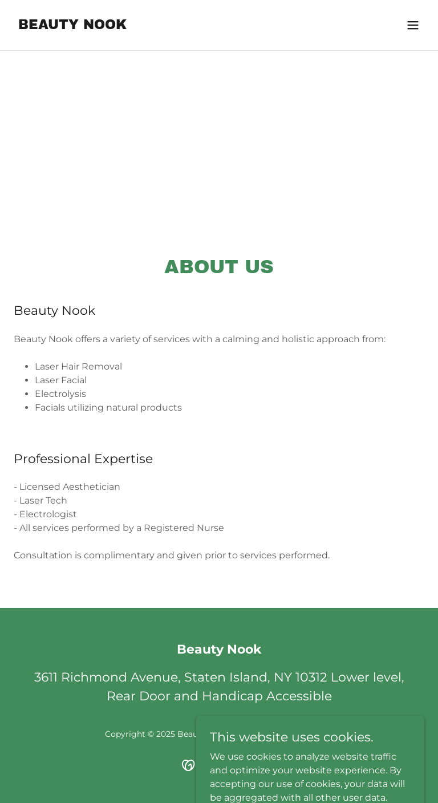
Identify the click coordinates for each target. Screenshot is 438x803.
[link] (72, 26)
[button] (413, 25)
